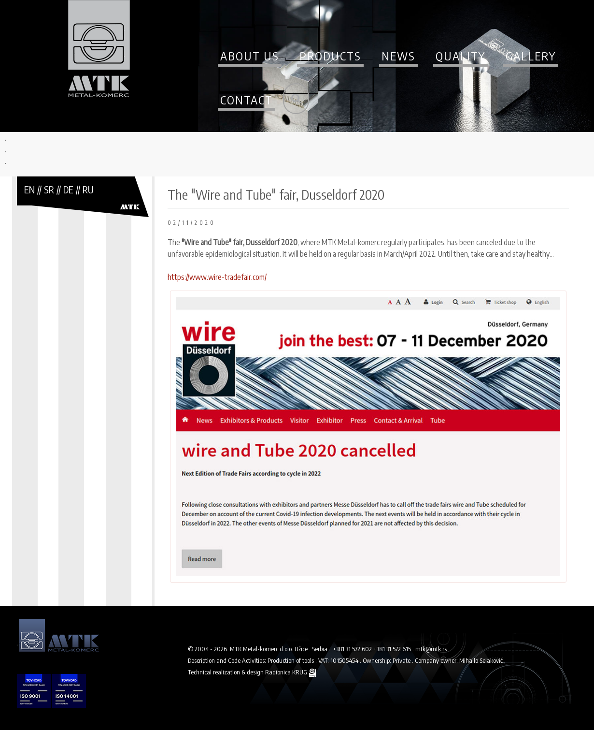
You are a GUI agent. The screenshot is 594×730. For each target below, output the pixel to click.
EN (29, 189)
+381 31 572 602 (353, 649)
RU (88, 189)
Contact (246, 99)
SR (49, 189)
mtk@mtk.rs (431, 649)
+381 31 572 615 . (394, 649)
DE (68, 189)
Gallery (531, 55)
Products (330, 55)
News (398, 55)
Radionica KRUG (286, 672)
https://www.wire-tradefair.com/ (217, 277)
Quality (460, 55)
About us (249, 55)
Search (296, 98)
